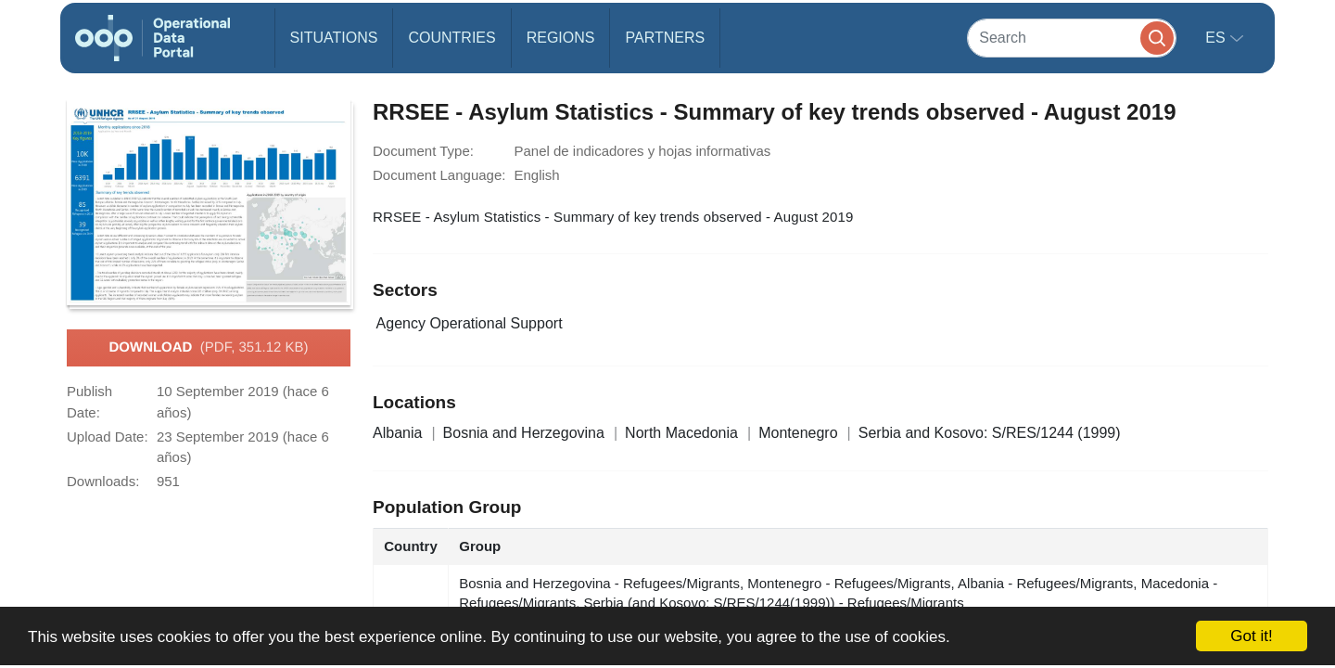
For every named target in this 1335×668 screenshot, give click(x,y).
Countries (451, 37)
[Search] (1071, 38)
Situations (334, 37)
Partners (665, 37)
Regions (561, 37)
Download (208, 348)
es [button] (1217, 37)
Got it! (1251, 636)
